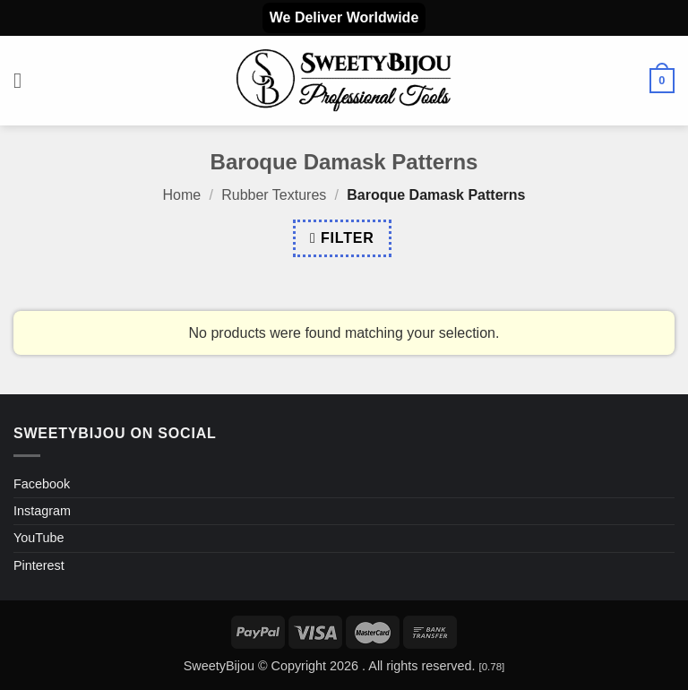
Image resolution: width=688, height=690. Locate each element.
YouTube (38, 537)
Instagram (42, 511)
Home (182, 195)
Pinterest (38, 565)
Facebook (41, 484)
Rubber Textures (273, 195)
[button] (24, 80)
